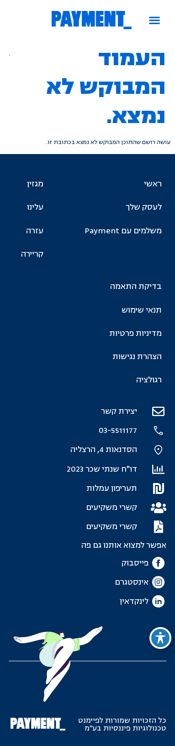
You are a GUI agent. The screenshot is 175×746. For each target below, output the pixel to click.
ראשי (153, 184)
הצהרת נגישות (137, 356)
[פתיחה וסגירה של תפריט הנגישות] (160, 638)
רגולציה (149, 380)
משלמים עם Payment (123, 231)
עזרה (34, 231)
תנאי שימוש (142, 310)
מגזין (35, 184)
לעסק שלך (144, 207)
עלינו (35, 207)
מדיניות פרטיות (135, 333)
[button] (155, 20)
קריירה (32, 254)
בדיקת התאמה (136, 286)
